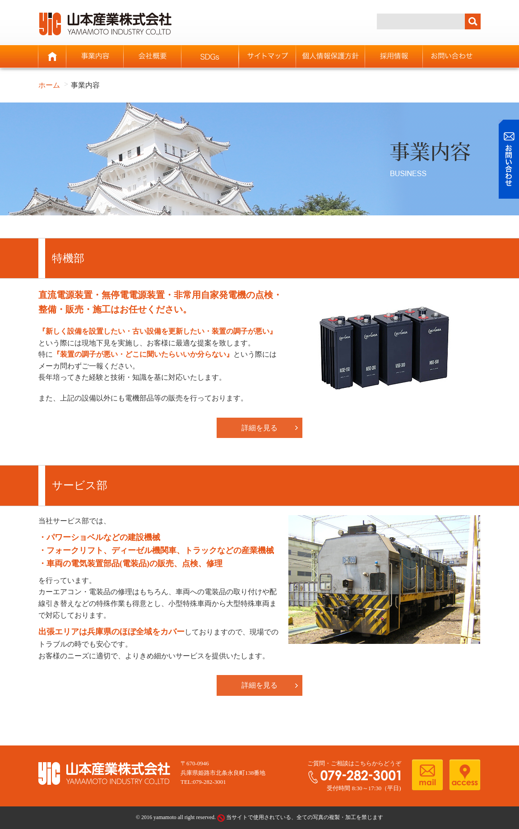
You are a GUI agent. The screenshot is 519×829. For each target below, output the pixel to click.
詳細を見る (259, 428)
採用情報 (393, 56)
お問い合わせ (451, 56)
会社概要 (152, 56)
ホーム (52, 56)
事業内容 (95, 56)
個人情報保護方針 (330, 56)
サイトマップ (267, 56)
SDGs (210, 56)
